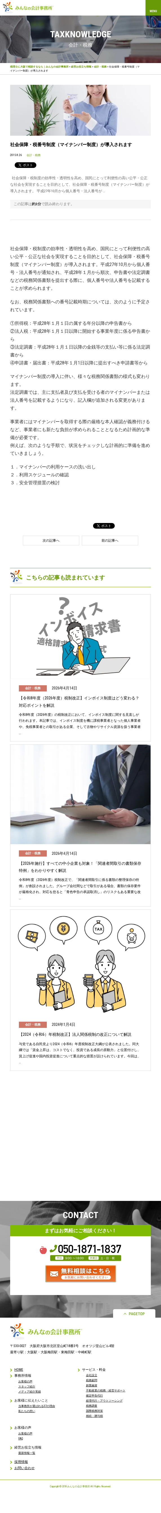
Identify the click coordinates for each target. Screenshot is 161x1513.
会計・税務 (100, 66)
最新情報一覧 (26, 1452)
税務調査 (91, 1405)
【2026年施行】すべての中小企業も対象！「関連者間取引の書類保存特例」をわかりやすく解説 (80, 867)
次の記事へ (51, 540)
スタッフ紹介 (26, 1386)
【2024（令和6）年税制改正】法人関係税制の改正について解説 (75, 1034)
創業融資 (91, 1385)
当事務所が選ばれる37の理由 (36, 1406)
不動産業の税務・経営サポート (105, 1390)
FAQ (20, 1438)
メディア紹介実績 (29, 1391)
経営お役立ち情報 (81, 66)
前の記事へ (110, 540)
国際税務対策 (94, 1410)
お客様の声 (25, 1381)
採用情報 (21, 1462)
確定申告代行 (94, 1395)
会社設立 (91, 1375)
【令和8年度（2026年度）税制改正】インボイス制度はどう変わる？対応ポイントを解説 (79, 701)
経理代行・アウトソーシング (104, 1400)
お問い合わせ (24, 1468)
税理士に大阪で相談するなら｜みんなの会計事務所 (39, 66)
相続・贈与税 (94, 1415)
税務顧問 (91, 1380)
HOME (18, 1370)
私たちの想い (26, 1411)
